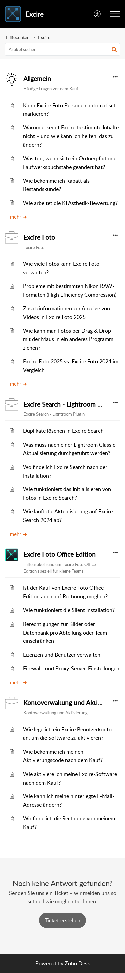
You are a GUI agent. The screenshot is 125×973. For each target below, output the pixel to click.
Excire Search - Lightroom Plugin (69, 404)
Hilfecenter (17, 37)
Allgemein (37, 78)
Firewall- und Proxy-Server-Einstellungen (71, 668)
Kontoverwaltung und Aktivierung (71, 702)
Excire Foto (39, 237)
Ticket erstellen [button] (62, 920)
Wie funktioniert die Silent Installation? (69, 610)
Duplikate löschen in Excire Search (63, 430)
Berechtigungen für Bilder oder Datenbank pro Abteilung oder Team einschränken (65, 632)
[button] (114, 49)
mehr (19, 216)
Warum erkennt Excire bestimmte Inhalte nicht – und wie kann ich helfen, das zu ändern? (71, 136)
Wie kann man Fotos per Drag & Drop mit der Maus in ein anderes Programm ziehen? (68, 339)
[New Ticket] (62, 920)
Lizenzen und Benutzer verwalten (61, 654)
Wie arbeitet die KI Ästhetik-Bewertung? (70, 203)
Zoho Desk (77, 963)
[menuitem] (97, 14)
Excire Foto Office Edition (59, 554)
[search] (62, 49)
